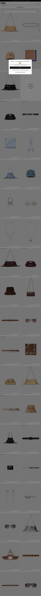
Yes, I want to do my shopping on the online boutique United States (20, 67)
